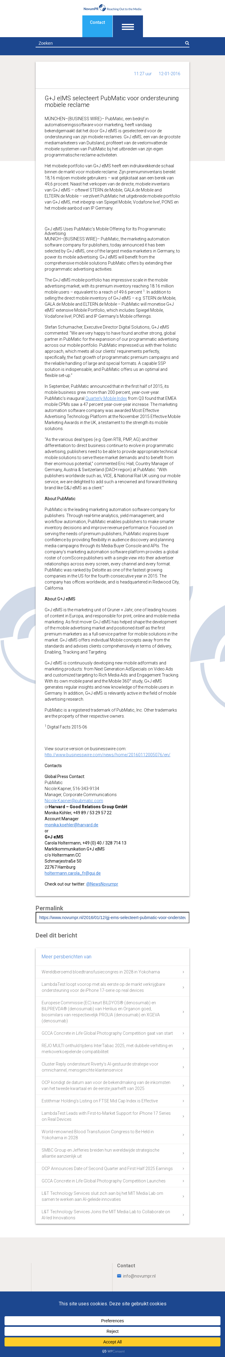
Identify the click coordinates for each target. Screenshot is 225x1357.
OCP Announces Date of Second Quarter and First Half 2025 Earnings (107, 1168)
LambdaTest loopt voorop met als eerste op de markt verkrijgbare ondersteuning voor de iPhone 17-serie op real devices (103, 987)
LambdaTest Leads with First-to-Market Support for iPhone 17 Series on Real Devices (106, 1116)
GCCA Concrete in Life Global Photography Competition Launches (104, 1181)
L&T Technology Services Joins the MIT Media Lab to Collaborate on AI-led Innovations (106, 1214)
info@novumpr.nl (136, 1276)
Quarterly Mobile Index (106, 398)
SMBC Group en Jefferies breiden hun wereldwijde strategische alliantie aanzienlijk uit (100, 1153)
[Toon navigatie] (128, 26)
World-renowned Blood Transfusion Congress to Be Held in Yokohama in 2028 (98, 1134)
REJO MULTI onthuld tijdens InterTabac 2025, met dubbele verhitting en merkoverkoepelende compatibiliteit (107, 1048)
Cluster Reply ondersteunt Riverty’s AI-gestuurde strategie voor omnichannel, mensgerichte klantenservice (100, 1067)
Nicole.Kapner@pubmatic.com (74, 800)
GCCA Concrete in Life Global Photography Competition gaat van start (107, 1033)
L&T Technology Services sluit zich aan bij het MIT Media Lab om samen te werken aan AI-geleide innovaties (102, 1196)
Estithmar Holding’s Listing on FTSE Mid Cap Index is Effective (100, 1100)
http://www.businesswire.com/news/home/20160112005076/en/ (107, 754)
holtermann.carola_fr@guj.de (73, 873)
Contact (97, 22)
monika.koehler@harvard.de (71, 824)
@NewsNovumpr (102, 884)
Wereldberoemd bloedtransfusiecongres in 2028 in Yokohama (101, 972)
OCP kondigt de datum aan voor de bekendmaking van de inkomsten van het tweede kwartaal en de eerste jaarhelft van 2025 (106, 1085)
